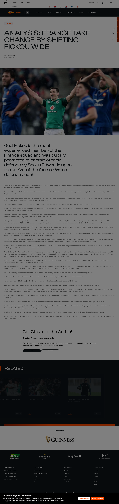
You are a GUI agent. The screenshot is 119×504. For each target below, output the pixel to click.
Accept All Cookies (97, 498)
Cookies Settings (84, 498)
